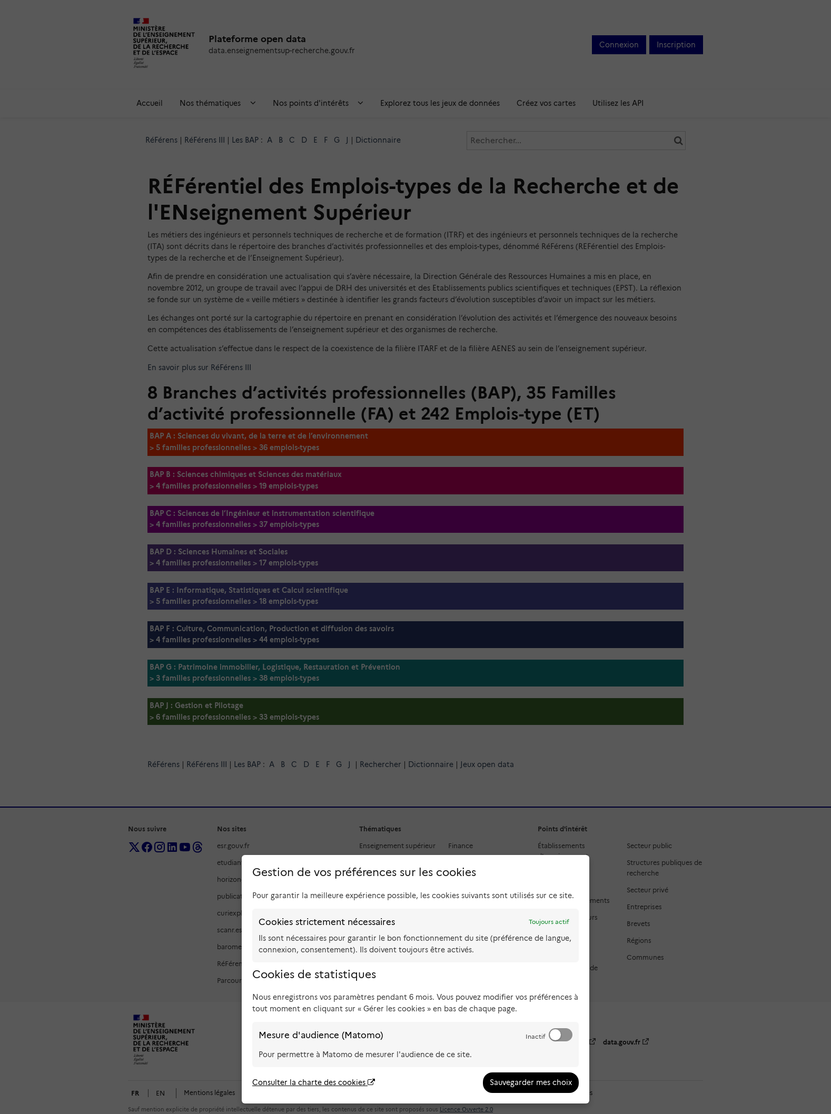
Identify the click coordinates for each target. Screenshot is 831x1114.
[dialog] (415, 979)
